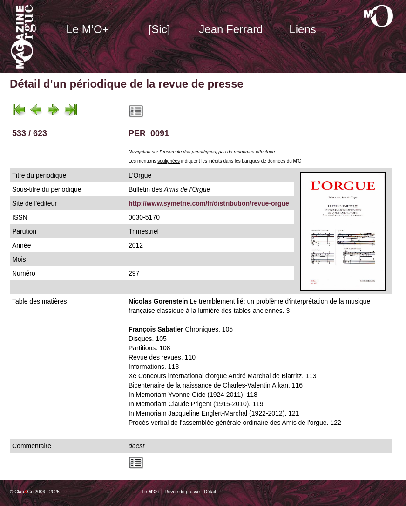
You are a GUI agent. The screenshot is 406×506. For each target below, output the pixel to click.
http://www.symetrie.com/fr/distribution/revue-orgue (209, 203)
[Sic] (159, 29)
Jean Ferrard (231, 29)
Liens (302, 29)
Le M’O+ (87, 29)
